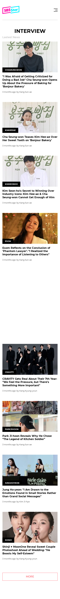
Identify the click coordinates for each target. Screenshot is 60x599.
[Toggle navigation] (55, 10)
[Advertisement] (30, 304)
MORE (30, 576)
